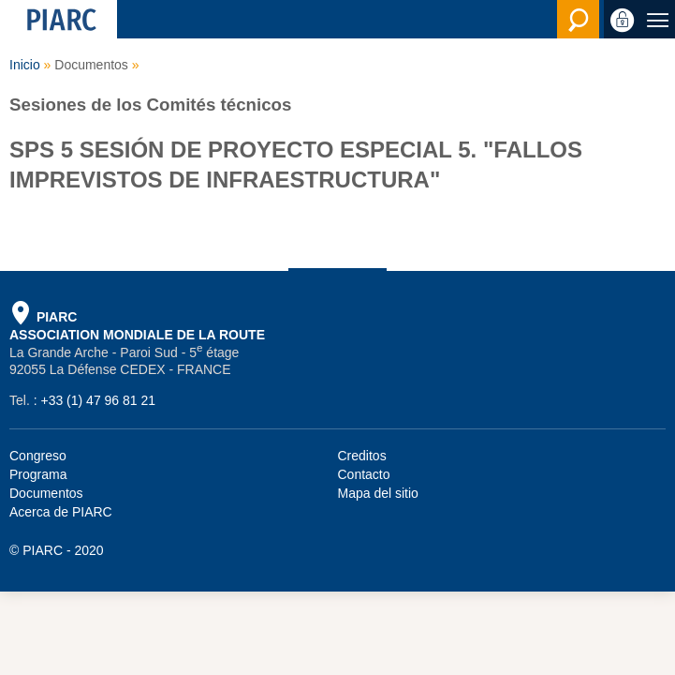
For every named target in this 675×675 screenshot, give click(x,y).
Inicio (24, 64)
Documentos (46, 493)
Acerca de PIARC (60, 511)
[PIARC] (58, 19)
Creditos (362, 455)
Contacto (364, 474)
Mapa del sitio (378, 493)
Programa (37, 474)
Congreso (37, 455)
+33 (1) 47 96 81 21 (97, 400)
